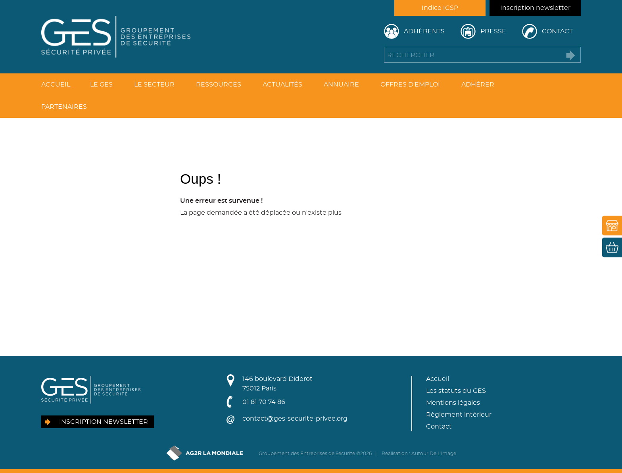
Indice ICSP (440, 8)
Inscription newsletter (535, 8)
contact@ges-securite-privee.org (294, 418)
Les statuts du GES (456, 391)
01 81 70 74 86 (263, 402)
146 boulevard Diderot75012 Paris (277, 384)
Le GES (101, 84)
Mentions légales (453, 403)
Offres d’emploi (410, 84)
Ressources (218, 84)
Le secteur (154, 84)
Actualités (282, 84)
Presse (493, 31)
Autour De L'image (433, 453)
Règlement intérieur (458, 414)
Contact (557, 31)
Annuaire (341, 84)
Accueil (55, 84)
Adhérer (477, 84)
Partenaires (64, 107)
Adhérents (424, 31)
